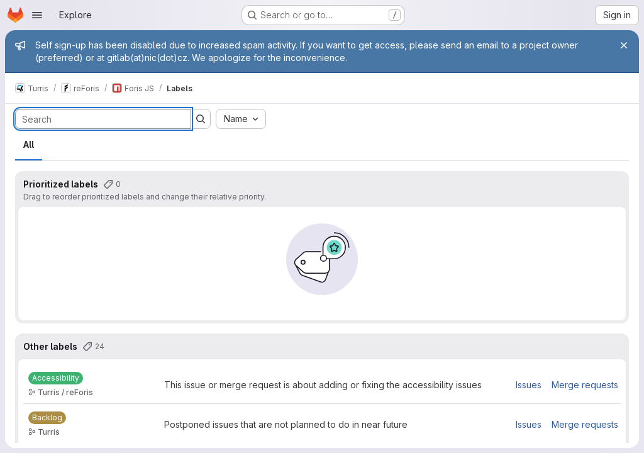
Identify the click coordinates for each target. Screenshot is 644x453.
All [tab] (28, 144)
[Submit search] (201, 119)
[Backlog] (47, 417)
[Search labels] (103, 119)
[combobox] (241, 119)
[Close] (623, 45)
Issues (528, 384)
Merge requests (585, 384)
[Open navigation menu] (37, 15)
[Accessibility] (55, 378)
